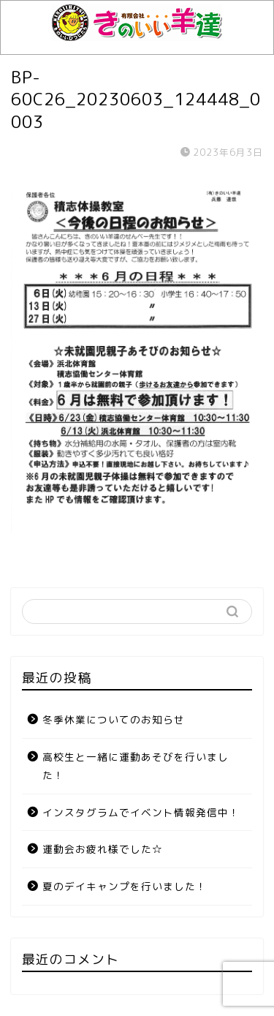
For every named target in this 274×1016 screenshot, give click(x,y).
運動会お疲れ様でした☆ (102, 849)
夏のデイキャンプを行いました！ (124, 886)
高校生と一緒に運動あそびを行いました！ (135, 766)
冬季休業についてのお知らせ (113, 719)
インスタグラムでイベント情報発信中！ (141, 812)
